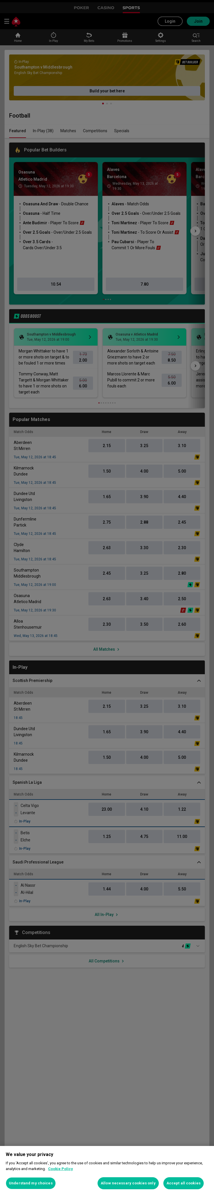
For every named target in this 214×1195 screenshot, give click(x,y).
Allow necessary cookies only (128, 1183)
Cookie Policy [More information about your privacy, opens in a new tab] (60, 1169)
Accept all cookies (184, 1183)
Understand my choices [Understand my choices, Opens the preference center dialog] (31, 1183)
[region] (107, 1170)
